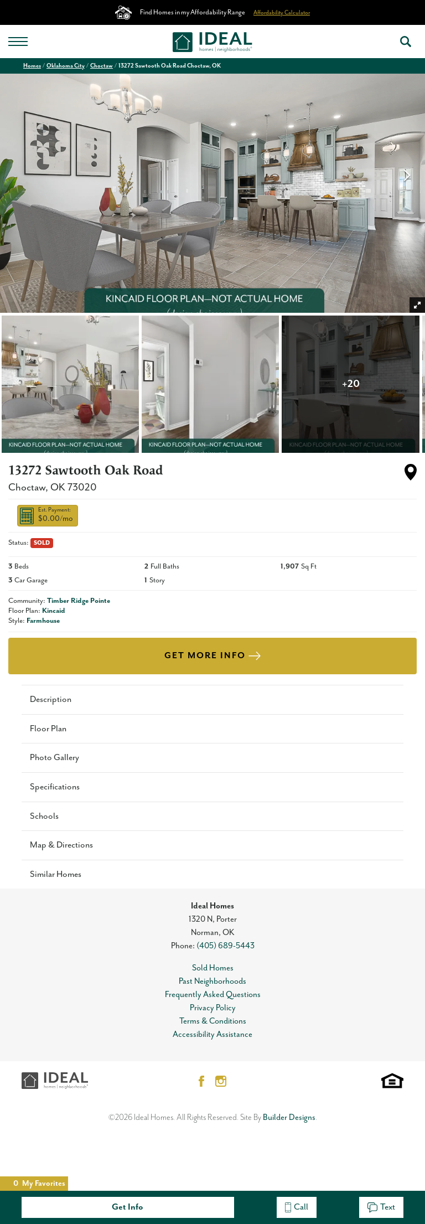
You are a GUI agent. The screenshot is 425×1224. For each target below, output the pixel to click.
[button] (406, 41)
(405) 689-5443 (225, 946)
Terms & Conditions (212, 1021)
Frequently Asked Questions (213, 994)
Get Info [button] (127, 1207)
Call (296, 1207)
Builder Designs (289, 1117)
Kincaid (53, 611)
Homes (32, 66)
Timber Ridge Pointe (78, 601)
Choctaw (101, 66)
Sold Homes (213, 968)
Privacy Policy (213, 1008)
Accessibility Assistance (212, 1034)
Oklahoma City (65, 66)
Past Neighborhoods (212, 981)
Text (381, 1207)
